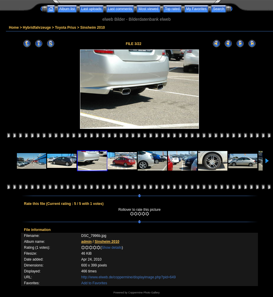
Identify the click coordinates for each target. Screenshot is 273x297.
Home (14, 27)
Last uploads (91, 9)
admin (86, 242)
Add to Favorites (94, 283)
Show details (112, 247)
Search (218, 9)
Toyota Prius (65, 27)
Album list (67, 9)
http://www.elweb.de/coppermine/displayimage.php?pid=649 (128, 277)
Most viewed (148, 9)
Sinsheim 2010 (92, 27)
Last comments (120, 9)
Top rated (172, 9)
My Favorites (196, 9)
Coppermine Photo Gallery (144, 292)
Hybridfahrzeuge (37, 27)
